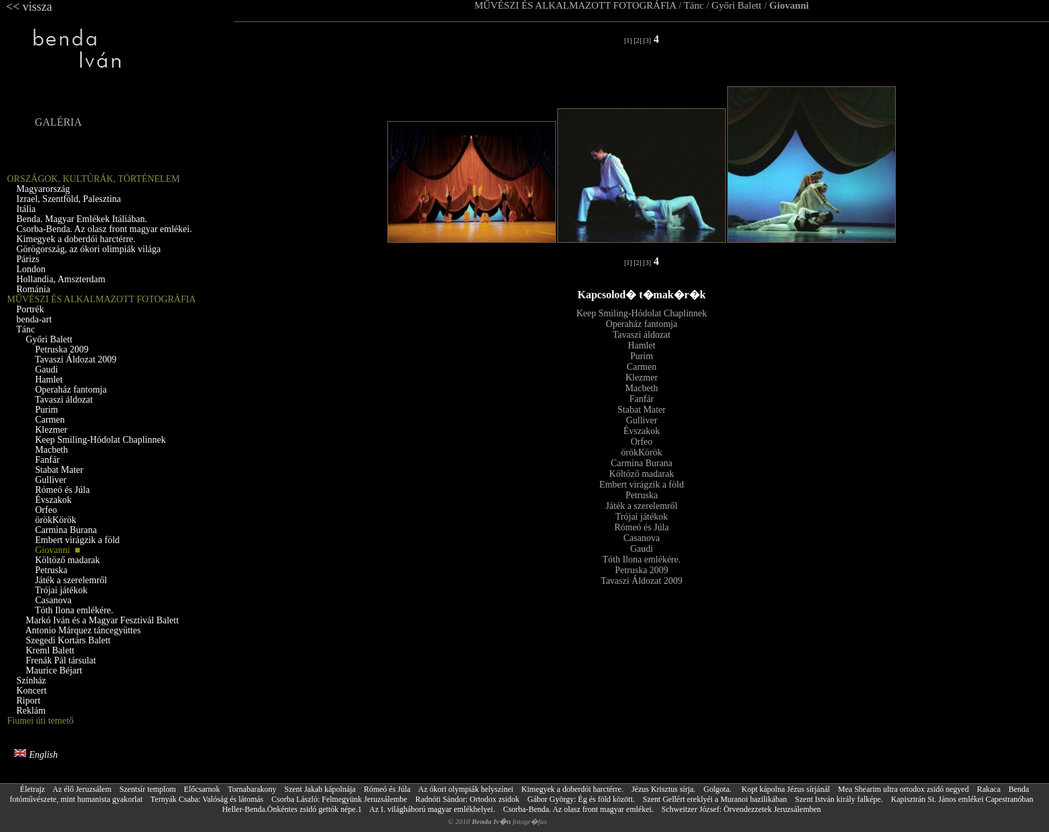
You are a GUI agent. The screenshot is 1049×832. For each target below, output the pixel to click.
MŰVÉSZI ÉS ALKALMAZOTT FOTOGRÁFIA (575, 5)
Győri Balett (737, 5)
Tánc (694, 5)
